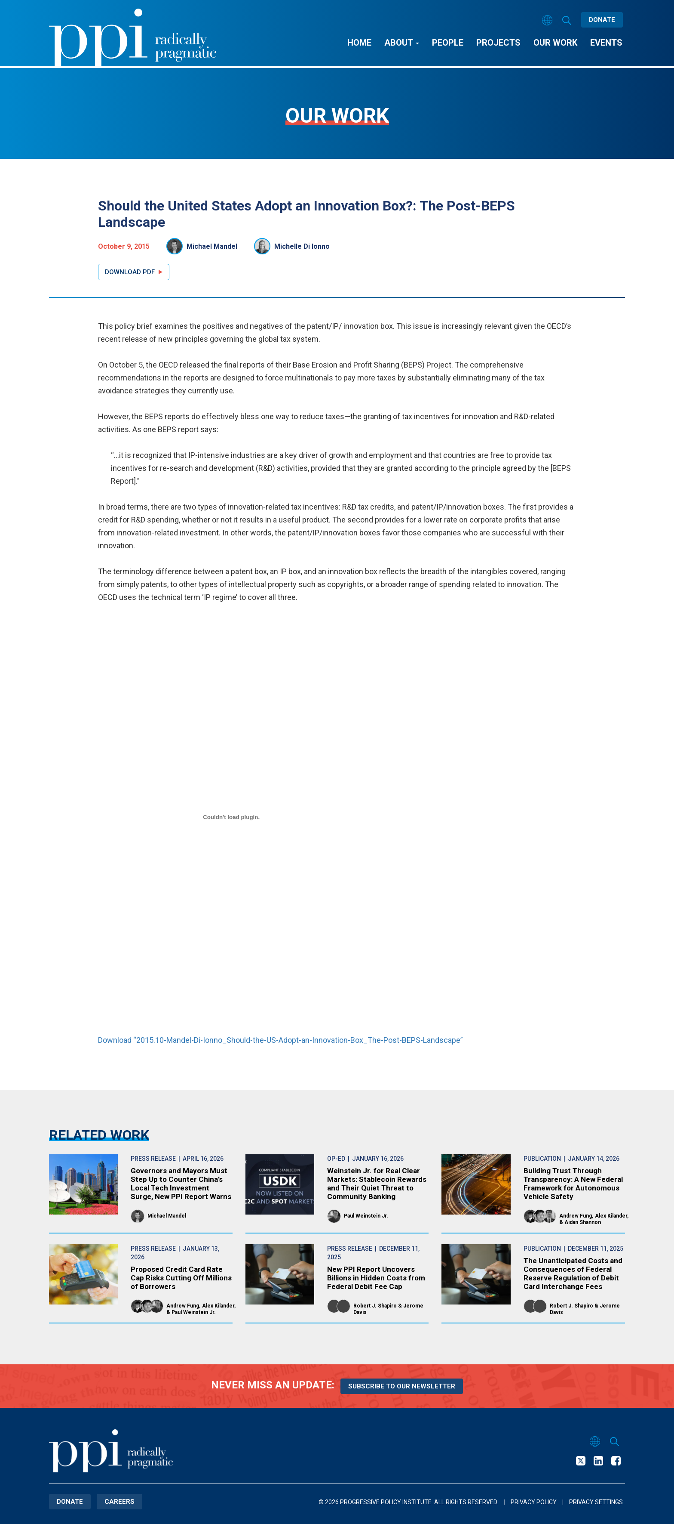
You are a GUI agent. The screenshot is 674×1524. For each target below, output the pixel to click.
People (447, 42)
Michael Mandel (212, 246)
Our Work (555, 42)
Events (606, 42)
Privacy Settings (596, 1502)
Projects (498, 42)
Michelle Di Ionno (302, 246)
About (401, 42)
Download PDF (130, 272)
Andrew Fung (575, 1216)
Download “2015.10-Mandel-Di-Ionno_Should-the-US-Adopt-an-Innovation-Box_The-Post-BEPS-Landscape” (280, 1040)
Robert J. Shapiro (375, 1306)
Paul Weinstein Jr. (366, 1216)
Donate (602, 20)
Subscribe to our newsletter (401, 1386)
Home (359, 42)
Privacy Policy (534, 1502)
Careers (119, 1501)
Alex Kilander (611, 1216)
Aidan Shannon (582, 1222)
